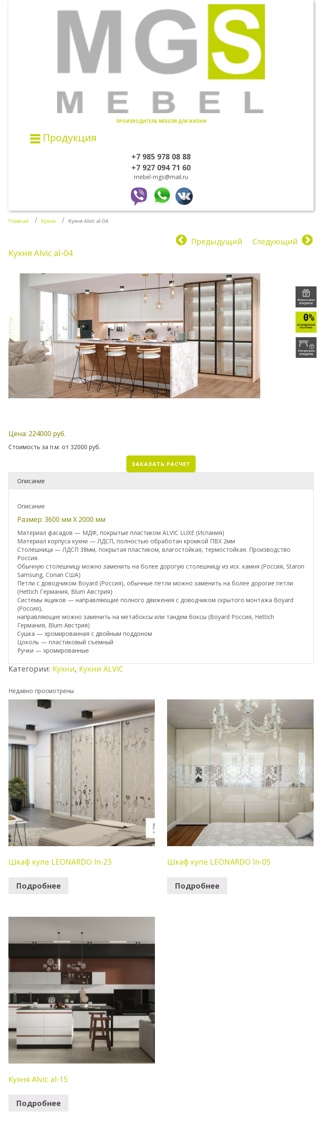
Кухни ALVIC (101, 669)
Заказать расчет (161, 464)
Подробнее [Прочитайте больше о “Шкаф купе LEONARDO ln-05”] (197, 886)
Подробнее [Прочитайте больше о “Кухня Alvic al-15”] (38, 1103)
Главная (18, 221)
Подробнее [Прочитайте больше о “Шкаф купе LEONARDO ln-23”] (38, 886)
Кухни (48, 221)
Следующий (275, 241)
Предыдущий (216, 241)
